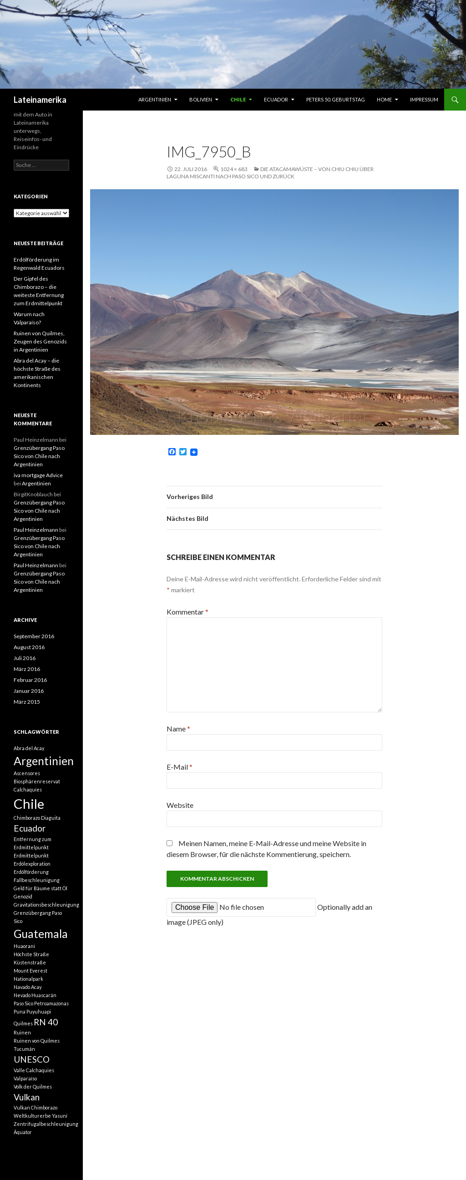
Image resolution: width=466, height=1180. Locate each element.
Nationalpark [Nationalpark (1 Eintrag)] (28, 979)
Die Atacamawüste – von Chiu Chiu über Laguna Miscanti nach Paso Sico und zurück (270, 173)
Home (384, 99)
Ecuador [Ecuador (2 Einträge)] (30, 828)
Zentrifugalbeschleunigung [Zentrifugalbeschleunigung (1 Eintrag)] (46, 1124)
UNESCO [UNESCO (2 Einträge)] (32, 1059)
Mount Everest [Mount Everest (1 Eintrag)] (30, 970)
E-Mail (179, 766)
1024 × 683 (234, 169)
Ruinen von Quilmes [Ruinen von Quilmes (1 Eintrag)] (37, 1041)
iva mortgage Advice (38, 475)
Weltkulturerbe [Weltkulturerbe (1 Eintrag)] (32, 1116)
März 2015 (27, 701)
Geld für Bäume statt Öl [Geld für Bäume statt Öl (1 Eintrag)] (40, 888)
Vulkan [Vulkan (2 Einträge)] (27, 1097)
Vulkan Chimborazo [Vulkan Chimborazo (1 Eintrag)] (35, 1107)
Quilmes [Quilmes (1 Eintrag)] (23, 1023)
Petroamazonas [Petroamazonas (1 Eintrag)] (51, 1003)
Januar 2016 (29, 690)
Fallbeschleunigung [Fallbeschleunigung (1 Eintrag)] (37, 880)
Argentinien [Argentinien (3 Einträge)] (44, 760)
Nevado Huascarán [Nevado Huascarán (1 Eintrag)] (35, 995)
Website (180, 805)
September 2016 (34, 636)
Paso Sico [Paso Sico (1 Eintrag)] (23, 1003)
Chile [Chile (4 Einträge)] (29, 804)
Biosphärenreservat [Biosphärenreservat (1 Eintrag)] (37, 781)
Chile (238, 99)
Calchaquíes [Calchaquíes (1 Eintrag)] (28, 789)
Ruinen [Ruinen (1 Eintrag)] (22, 1032)
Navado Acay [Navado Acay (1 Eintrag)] (27, 987)
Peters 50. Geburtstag (335, 99)
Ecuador (276, 99)
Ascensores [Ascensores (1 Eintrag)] (27, 773)
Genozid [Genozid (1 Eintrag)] (23, 896)
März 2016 (27, 669)
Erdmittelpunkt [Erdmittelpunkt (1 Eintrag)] (31, 855)
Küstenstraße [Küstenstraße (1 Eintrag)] (30, 962)
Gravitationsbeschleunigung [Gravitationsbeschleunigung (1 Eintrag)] (46, 905)
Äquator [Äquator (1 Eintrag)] (23, 1132)
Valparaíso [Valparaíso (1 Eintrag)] (25, 1078)
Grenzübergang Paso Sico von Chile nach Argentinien (39, 456)
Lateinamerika (40, 100)
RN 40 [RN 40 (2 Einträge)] (46, 1022)
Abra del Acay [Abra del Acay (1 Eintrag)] (29, 748)
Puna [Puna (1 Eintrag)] (19, 1011)
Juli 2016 (24, 658)
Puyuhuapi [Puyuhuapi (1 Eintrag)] (38, 1011)
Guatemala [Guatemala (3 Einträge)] (41, 933)
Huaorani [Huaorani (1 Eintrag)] (24, 946)
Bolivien (200, 99)
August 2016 (29, 647)
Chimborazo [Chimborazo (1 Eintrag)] (27, 818)
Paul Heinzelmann (36, 529)
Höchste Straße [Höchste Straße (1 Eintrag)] (31, 954)
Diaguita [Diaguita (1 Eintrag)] (51, 818)
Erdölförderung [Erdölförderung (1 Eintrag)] (31, 872)
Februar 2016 (30, 679)
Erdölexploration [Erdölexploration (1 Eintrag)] (32, 864)
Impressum (424, 99)
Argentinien (154, 99)
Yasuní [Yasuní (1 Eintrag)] (59, 1116)
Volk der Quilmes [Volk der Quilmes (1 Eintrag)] (33, 1086)
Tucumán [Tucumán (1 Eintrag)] (24, 1049)
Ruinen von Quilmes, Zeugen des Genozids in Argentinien (40, 341)
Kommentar (187, 611)
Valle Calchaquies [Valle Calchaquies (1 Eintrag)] (34, 1070)
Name (178, 728)
